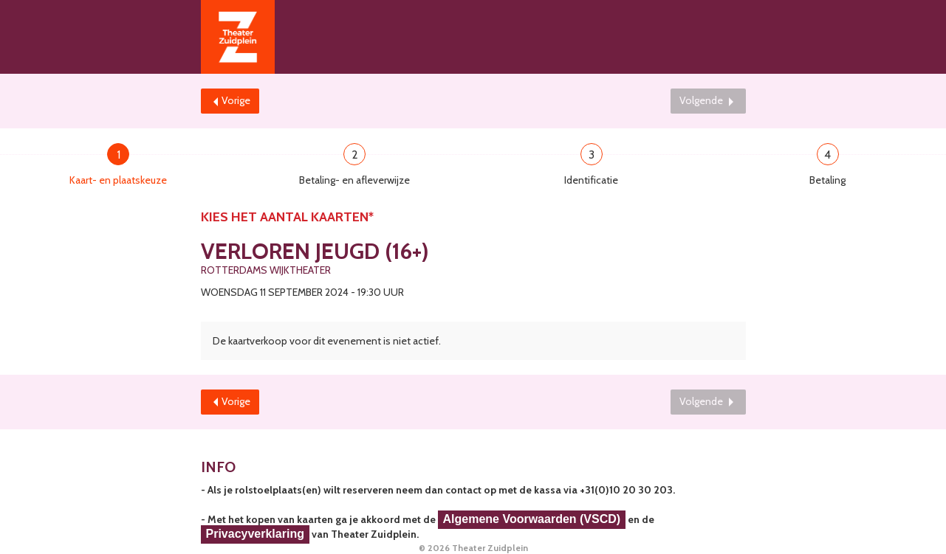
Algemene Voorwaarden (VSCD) (532, 519)
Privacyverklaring (255, 533)
